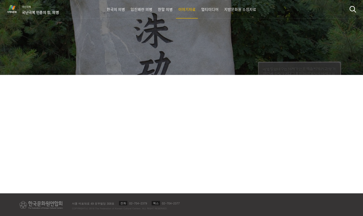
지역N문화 (14, 9)
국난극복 (40, 10)
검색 (353, 9)
